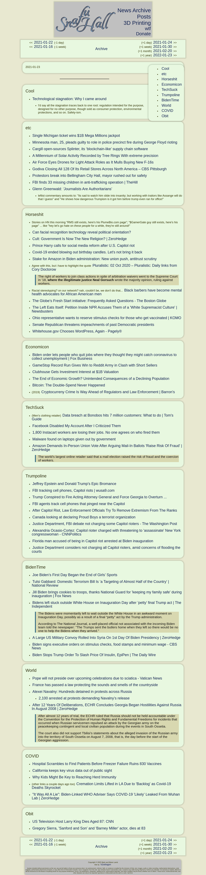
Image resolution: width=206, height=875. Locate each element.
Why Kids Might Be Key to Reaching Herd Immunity (74, 777)
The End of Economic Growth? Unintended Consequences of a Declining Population (100, 379)
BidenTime (170, 100)
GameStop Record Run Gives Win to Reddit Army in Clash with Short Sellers (94, 365)
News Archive (134, 10)
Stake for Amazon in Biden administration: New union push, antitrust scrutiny (94, 259)
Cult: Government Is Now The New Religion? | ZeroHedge (79, 239)
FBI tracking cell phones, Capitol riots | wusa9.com (73, 490)
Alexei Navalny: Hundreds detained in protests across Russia (82, 692)
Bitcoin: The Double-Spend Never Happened (68, 385)
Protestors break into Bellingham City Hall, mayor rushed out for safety (89, 176)
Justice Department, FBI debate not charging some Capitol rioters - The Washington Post (104, 524)
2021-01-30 (162, 47)
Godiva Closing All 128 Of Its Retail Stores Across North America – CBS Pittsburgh (99, 169)
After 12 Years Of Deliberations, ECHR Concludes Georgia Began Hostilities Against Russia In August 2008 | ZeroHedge (106, 707)
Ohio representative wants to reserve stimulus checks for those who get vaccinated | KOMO (106, 318)
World (166, 105)
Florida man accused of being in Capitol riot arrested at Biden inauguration (92, 541)
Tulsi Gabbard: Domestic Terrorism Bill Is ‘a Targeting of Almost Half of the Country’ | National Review (100, 584)
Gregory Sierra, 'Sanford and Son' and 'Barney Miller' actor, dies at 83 (88, 828)
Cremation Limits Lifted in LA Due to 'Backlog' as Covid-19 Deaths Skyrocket (101, 786)
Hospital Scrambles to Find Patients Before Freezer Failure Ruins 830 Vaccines (97, 764)
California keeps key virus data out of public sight (72, 770)
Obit (165, 116)
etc (164, 74)
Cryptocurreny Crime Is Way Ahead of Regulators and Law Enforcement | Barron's (108, 392)
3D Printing (137, 23)
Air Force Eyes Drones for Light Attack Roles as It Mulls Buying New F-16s (93, 162)
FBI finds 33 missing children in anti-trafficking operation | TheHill (85, 182)
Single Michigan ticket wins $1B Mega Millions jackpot (76, 136)
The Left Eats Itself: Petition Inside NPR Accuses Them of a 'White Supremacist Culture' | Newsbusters (104, 309)
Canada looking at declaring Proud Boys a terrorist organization (84, 517)
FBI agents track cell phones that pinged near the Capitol (78, 504)
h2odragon (106, 864)
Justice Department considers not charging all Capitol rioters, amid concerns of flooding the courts (106, 550)
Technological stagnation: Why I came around (69, 99)
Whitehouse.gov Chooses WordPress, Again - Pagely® (77, 331)
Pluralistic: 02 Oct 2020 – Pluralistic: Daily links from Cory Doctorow (104, 267)
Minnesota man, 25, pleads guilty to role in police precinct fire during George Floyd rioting (104, 142)
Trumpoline (171, 95)
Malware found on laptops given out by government (74, 439)
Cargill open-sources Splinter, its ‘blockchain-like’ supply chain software (90, 149)
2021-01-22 (43, 42)
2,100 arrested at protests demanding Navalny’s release (84, 698)
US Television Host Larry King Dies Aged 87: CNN (73, 821)
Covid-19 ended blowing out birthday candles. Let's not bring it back (87, 252)
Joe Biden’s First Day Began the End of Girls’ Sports (74, 575)
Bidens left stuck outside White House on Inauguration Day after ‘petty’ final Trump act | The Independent (106, 605)
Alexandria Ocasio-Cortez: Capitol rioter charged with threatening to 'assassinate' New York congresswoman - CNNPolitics (106, 532)
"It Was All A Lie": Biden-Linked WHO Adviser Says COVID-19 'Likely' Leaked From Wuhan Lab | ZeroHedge (106, 796)
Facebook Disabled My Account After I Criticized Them (76, 426)
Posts (144, 16)
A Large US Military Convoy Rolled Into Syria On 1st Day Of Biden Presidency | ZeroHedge (106, 638)
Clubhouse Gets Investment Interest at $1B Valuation (75, 372)
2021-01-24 (162, 42)
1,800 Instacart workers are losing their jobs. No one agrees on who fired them (96, 432)
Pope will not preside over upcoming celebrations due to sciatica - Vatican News (97, 678)
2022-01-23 (162, 55)
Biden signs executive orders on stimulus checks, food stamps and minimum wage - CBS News (104, 646)
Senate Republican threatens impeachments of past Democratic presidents (93, 325)
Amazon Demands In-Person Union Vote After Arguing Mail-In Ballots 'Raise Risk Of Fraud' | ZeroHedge (107, 448)
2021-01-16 (43, 47)
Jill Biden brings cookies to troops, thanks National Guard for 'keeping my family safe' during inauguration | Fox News (107, 594)
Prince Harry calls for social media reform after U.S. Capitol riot (83, 246)
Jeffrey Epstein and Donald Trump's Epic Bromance (74, 484)
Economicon (172, 84)
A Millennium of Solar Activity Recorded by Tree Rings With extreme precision (95, 156)
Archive (101, 49)
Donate (143, 33)
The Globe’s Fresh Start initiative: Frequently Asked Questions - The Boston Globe (99, 301)
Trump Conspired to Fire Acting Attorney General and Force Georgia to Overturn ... (99, 497)
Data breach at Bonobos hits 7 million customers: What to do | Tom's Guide (102, 417)
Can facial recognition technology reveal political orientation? (81, 232)
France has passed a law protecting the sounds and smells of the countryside (95, 685)
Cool (165, 69)
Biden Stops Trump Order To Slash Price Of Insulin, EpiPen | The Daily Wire (94, 655)
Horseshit (169, 79)
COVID (167, 111)
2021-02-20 (162, 51)
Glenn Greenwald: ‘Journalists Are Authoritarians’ (72, 189)
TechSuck (169, 90)
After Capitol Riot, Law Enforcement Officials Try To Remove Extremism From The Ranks (104, 510)
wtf (148, 28)
